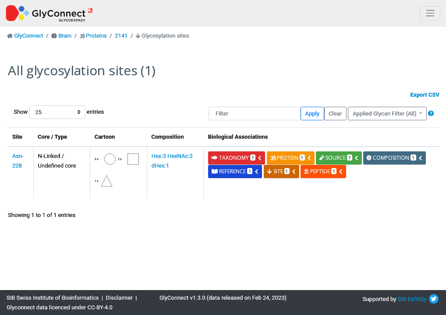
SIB (402, 299)
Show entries (42, 112)
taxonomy (237, 157)
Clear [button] (335, 113)
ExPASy (417, 299)
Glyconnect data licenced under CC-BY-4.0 (60, 307)
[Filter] (255, 113)
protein (290, 157)
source (339, 157)
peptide (323, 171)
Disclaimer (119, 297)
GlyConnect (28, 35)
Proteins (96, 35)
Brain (64, 35)
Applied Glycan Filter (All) (385, 113)
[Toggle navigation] (430, 13)
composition (394, 157)
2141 (121, 35)
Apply (312, 113)
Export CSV (425, 94)
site (281, 171)
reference (235, 171)
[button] (431, 113)
